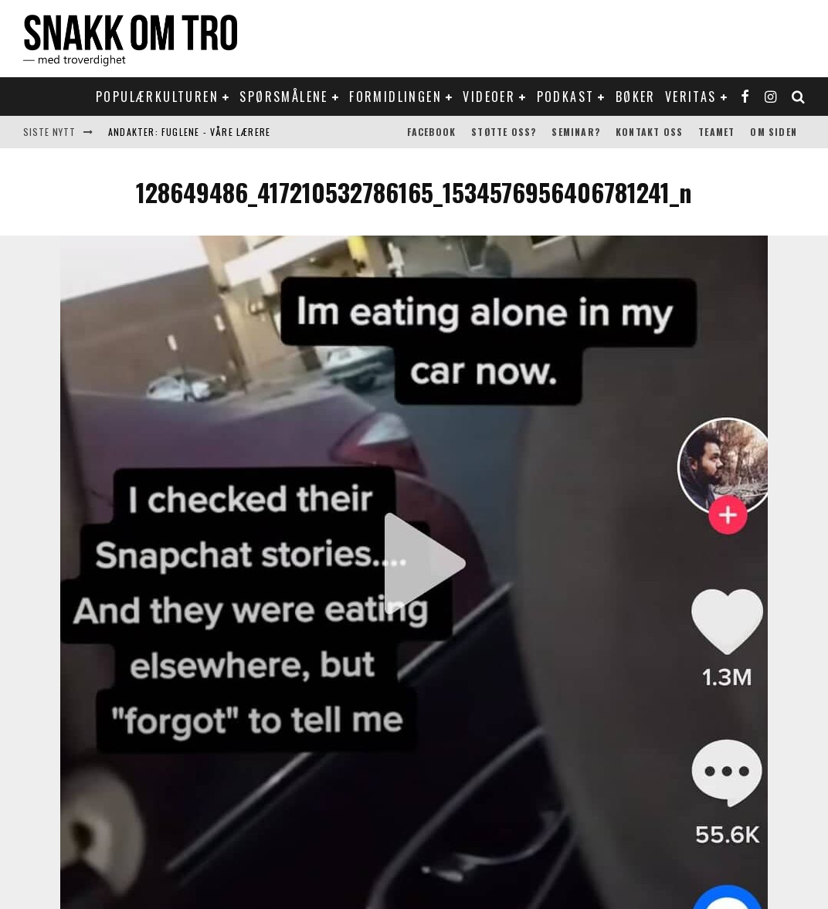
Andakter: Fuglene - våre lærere (189, 131)
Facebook (431, 131)
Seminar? (575, 131)
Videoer (489, 96)
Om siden (773, 131)
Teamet (716, 131)
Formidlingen (395, 96)
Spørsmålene (283, 96)
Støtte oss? (503, 131)
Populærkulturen (157, 96)
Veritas (691, 96)
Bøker (636, 96)
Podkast (566, 96)
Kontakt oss (649, 131)
